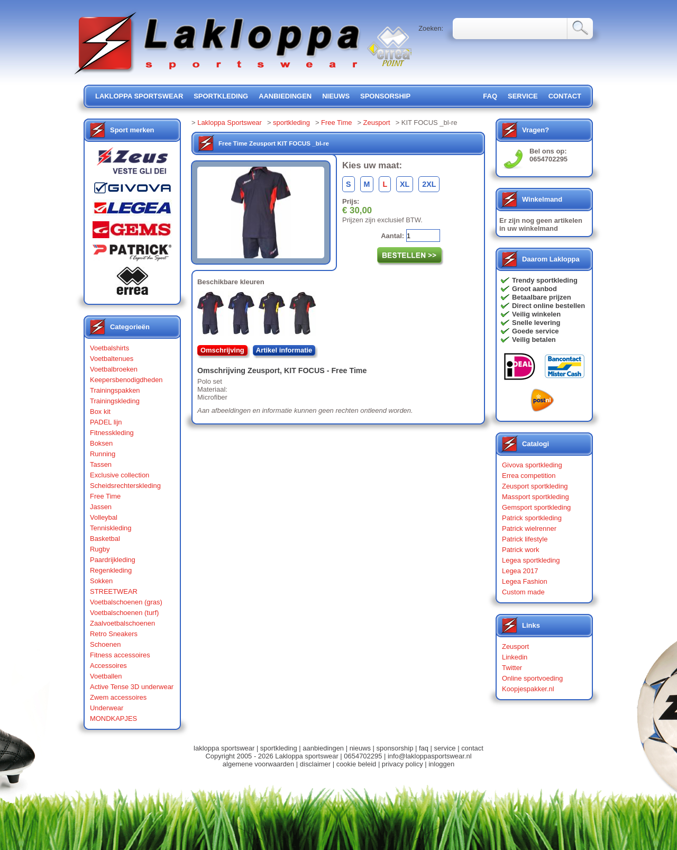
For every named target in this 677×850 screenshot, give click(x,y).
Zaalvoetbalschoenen (122, 623)
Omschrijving (222, 350)
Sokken (101, 581)
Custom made (523, 592)
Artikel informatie (284, 350)
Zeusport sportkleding (535, 486)
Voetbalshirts (109, 348)
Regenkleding (111, 570)
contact (564, 96)
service (523, 96)
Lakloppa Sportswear (229, 122)
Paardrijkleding (112, 560)
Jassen (101, 507)
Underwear (106, 708)
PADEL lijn (106, 422)
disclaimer (315, 764)
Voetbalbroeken (114, 369)
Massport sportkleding (535, 497)
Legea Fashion (524, 581)
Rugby (99, 549)
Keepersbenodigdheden (126, 380)
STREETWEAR (114, 591)
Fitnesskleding (112, 433)
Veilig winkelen (536, 314)
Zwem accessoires (118, 697)
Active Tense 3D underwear (131, 687)
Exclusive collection (119, 475)
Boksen (101, 443)
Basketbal (105, 538)
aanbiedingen (285, 96)
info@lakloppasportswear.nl (430, 756)
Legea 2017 (520, 571)
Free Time (105, 496)
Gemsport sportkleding (536, 507)
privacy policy (402, 764)
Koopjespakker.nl (528, 689)
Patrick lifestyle (524, 539)
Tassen (101, 464)
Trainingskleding (115, 401)
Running (102, 454)
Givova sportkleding (532, 465)
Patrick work (520, 550)
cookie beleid (356, 764)
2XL (429, 184)
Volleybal (103, 517)
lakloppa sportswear (139, 96)
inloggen (441, 764)
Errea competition (529, 476)
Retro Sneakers (114, 634)
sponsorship (385, 96)
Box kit (100, 411)
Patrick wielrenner (529, 528)
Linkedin (514, 657)
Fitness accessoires (120, 655)
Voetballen (106, 676)
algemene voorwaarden (258, 764)
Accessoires (108, 666)
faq (423, 748)
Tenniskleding (111, 528)
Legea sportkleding (531, 560)
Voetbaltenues (111, 359)
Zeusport (376, 122)
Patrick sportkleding (532, 518)
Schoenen (105, 644)
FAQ (490, 96)
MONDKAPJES (113, 718)
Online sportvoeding (532, 678)
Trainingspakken (115, 390)
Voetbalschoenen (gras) (126, 602)
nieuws (336, 96)
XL (404, 184)
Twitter (512, 668)
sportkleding (221, 96)
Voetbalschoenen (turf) (124, 613)
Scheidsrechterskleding (125, 486)
